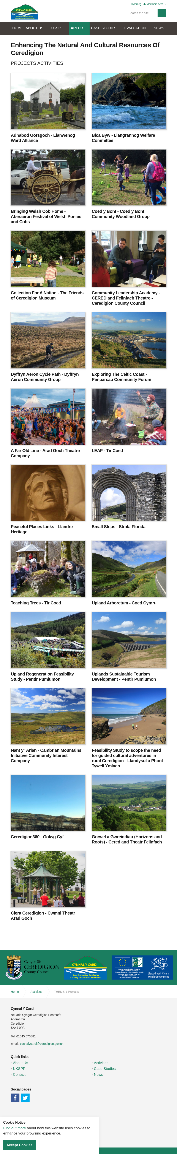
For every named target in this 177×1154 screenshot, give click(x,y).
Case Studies (105, 1069)
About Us (20, 1063)
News (98, 1074)
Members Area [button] (155, 4)
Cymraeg (136, 4)
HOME (17, 28)
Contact (19, 1074)
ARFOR (77, 28)
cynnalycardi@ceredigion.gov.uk (41, 1043)
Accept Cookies (19, 1145)
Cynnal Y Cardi (24, 12)
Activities (101, 1063)
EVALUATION (135, 28)
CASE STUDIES (103, 28)
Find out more (14, 1128)
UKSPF (57, 28)
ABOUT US (34, 28)
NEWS (159, 28)
